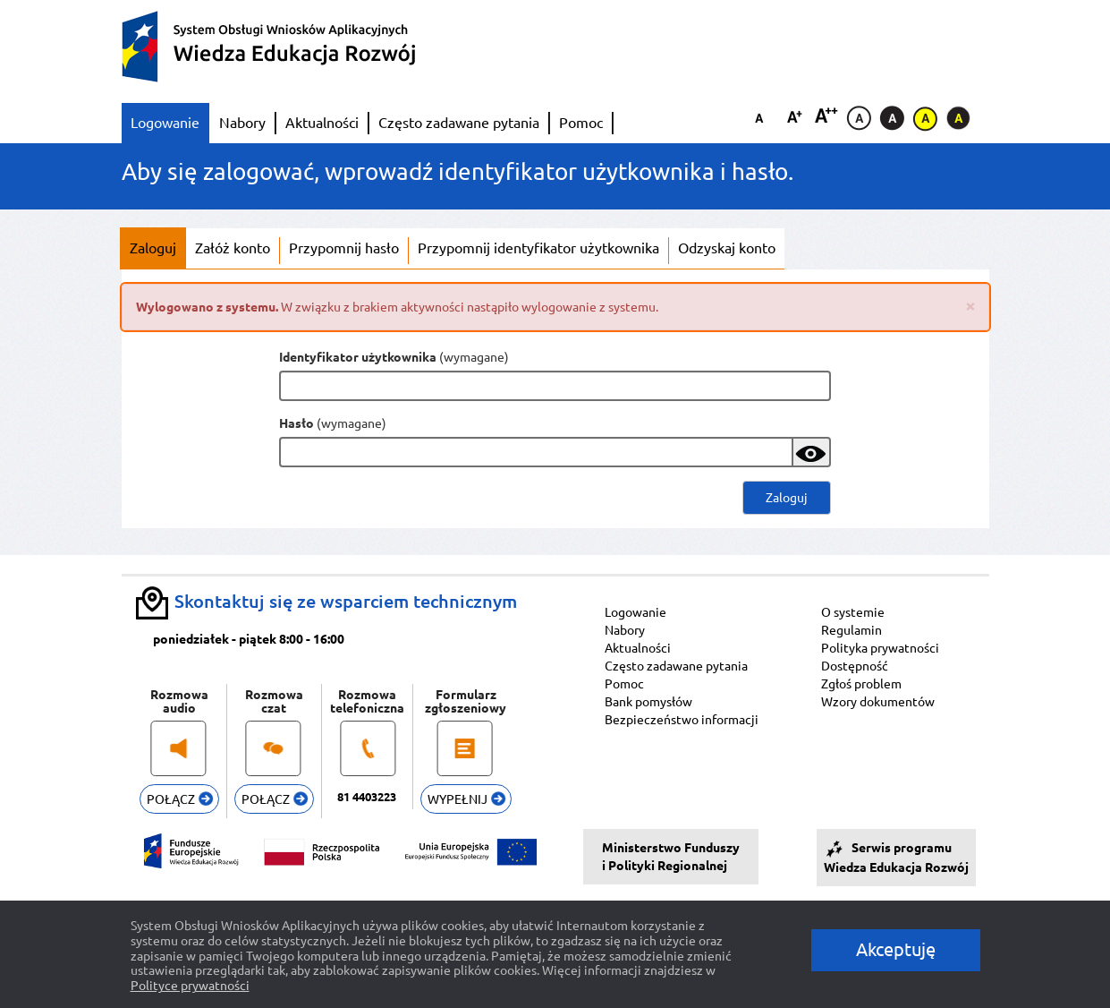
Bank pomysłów (648, 702)
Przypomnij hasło (344, 248)
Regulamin (851, 630)
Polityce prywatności (190, 985)
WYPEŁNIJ (466, 799)
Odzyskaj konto (726, 248)
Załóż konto (232, 248)
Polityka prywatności (880, 648)
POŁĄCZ (180, 799)
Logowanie (165, 123)
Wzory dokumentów (878, 702)
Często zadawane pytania (458, 123)
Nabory (242, 123)
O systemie (853, 612)
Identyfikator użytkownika (357, 357)
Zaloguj (153, 248)
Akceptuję (896, 949)
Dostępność (854, 666)
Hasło (296, 423)
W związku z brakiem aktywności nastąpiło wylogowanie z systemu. (556, 305)
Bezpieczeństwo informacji (681, 720)
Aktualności (322, 123)
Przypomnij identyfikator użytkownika (538, 248)
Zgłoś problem (861, 684)
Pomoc (581, 123)
